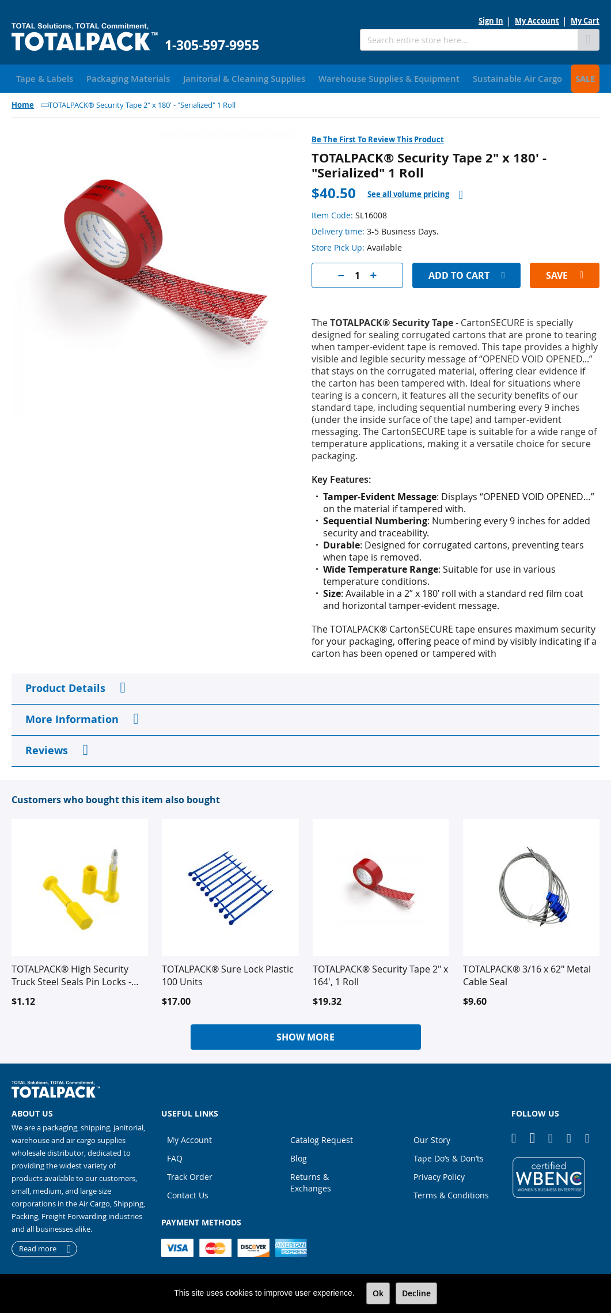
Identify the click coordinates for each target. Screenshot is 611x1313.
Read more (37, 1247)
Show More (305, 1035)
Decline (416, 1293)
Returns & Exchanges (310, 1181)
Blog (298, 1156)
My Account (537, 21)
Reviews (46, 748)
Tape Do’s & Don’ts (448, 1156)
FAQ (175, 1156)
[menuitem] (41, 78)
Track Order (189, 1175)
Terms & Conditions (451, 1193)
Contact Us (187, 1193)
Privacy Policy (439, 1175)
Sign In (491, 21)
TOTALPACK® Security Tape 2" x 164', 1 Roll (380, 973)
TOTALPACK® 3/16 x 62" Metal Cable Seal (527, 973)
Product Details (65, 686)
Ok (378, 1293)
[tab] (415, 192)
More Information (72, 717)
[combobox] (469, 40)
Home (23, 103)
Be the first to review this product (378, 138)
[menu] (305, 78)
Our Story (431, 1138)
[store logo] (85, 37)
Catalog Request (321, 1138)
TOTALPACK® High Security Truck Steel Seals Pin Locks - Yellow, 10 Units (71, 973)
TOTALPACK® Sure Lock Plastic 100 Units (228, 973)
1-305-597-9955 (212, 45)
